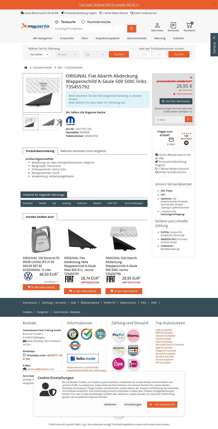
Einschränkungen (134, 203)
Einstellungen (133, 404)
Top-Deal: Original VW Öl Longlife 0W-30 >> (109, 5)
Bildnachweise (90, 302)
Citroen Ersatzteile (165, 335)
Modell (42, 203)
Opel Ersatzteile (164, 347)
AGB (73, 302)
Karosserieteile (42, 67)
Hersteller (27, 203)
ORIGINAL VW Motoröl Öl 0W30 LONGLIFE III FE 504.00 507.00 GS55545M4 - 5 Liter (41, 264)
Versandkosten (187, 90)
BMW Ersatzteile (164, 332)
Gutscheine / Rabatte (67, 312)
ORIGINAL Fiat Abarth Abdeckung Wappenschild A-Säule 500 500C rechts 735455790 (121, 266)
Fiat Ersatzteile (163, 338)
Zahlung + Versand (54, 302)
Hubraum (82, 203)
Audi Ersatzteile (164, 330)
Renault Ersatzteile (165, 353)
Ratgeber (43, 312)
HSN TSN (112, 203)
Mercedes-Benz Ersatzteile (170, 344)
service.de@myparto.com (40, 369)
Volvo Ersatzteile (164, 359)
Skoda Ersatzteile (165, 356)
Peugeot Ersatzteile (166, 350)
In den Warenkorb (41, 287)
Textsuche (68, 22)
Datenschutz (128, 302)
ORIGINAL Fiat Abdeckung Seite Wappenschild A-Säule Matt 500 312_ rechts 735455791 (80, 266)
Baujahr (97, 203)
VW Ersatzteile (163, 362)
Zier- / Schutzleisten (70, 67)
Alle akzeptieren (162, 404)
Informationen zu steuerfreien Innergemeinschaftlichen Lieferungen (86, 369)
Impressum (30, 302)
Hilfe (154, 302)
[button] (215, 4)
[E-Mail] (188, 119)
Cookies (27, 312)
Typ (54, 203)
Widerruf (109, 302)
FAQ (143, 302)
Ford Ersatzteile (164, 341)
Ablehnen (110, 404)
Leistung (66, 203)
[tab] (65, 21)
